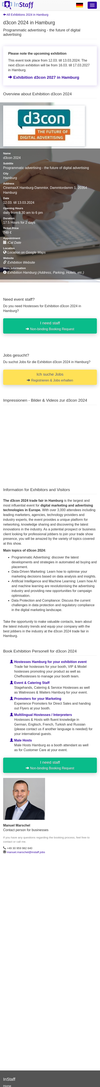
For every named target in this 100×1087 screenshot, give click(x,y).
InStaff (9, 1079)
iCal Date (12, 242)
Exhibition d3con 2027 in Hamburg (43, 77)
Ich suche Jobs (50, 377)
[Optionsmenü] (92, 5)
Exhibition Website (19, 262)
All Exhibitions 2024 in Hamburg (25, 14)
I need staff (50, 326)
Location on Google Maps (24, 252)
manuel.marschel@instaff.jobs (26, 852)
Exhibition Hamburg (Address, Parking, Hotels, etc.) (43, 272)
